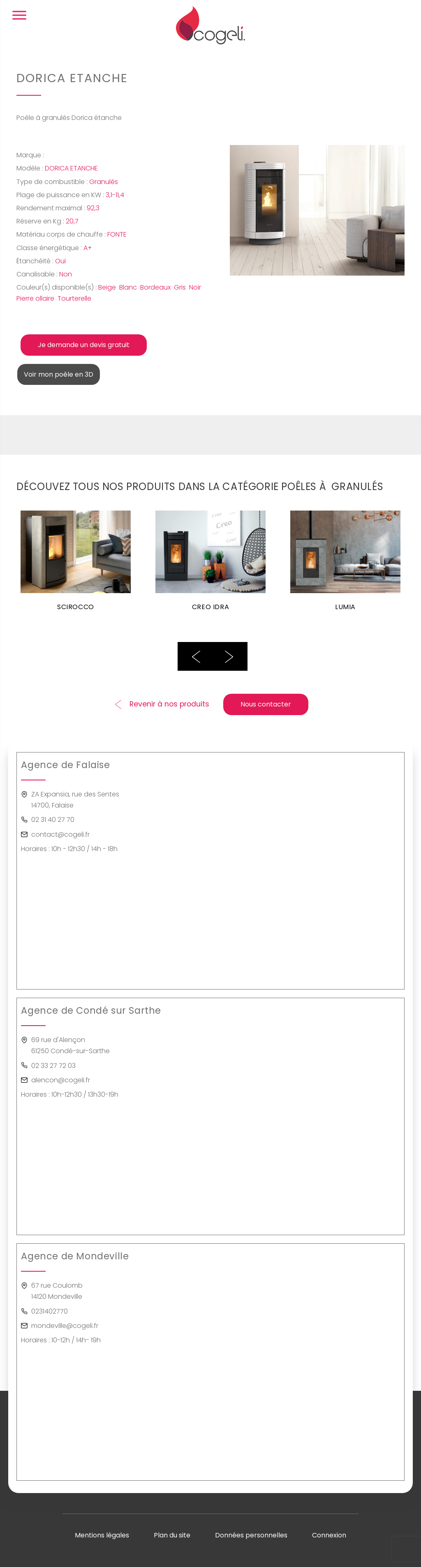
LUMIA (345, 607)
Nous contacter (266, 704)
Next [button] (229, 656)
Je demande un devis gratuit (84, 345)
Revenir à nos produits (169, 704)
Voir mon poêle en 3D (58, 374)
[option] (76, 566)
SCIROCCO (76, 607)
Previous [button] (196, 656)
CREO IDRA (210, 607)
